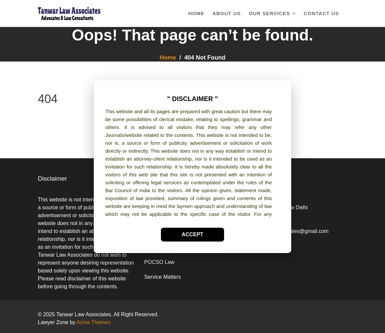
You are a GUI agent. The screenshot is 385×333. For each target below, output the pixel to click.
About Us (226, 13)
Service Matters (162, 277)
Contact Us (321, 13)
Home (196, 13)
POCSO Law (159, 262)
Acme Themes (93, 322)
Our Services (269, 13)
